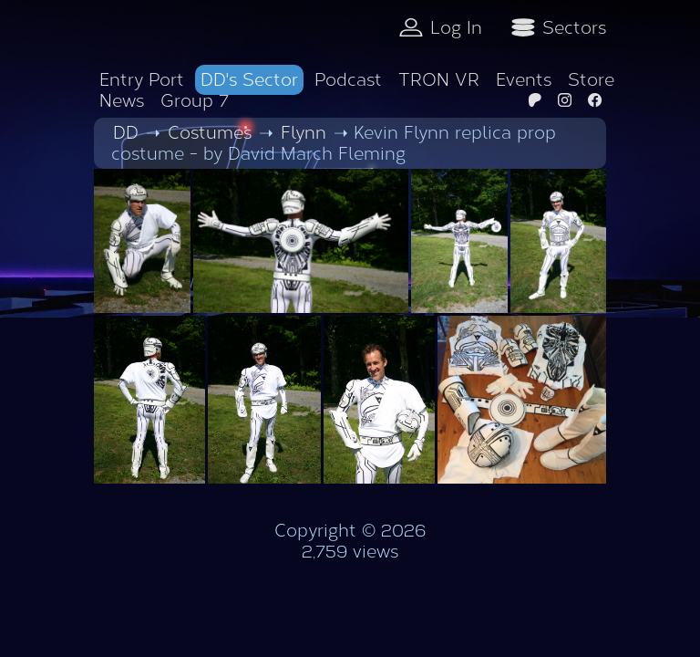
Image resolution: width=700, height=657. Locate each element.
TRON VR (438, 79)
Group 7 (194, 100)
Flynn (303, 132)
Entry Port (141, 79)
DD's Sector (249, 79)
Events (523, 79)
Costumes (210, 132)
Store (591, 79)
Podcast (348, 79)
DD (126, 132)
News (121, 100)
